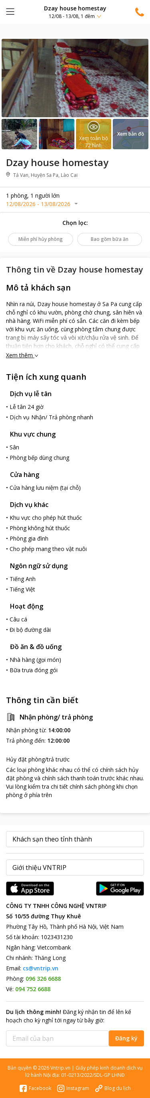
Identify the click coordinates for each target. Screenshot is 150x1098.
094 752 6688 (32, 989)
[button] (75, 12)
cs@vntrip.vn (40, 968)
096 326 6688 (43, 978)
